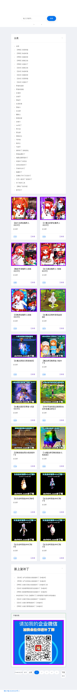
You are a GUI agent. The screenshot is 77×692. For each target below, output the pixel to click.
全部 (16, 46)
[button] (38, 38)
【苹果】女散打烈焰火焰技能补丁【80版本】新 (31, 585)
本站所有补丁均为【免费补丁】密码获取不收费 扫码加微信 (35, 595)
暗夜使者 (18, 118)
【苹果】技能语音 (21, 57)
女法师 (44, 24)
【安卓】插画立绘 (21, 68)
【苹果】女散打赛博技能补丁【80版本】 (28, 606)
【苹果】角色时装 (21, 53)
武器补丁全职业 (20, 161)
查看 (33, 236)
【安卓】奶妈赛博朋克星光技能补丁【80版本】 (31, 588)
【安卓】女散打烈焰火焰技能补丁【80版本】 (30, 599)
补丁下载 (38, 24)
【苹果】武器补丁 (21, 64)
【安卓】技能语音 (21, 75)
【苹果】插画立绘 (21, 60)
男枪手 (17, 100)
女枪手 (17, 96)
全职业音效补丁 (20, 165)
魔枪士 (17, 114)
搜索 (51, 18)
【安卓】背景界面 (21, 78)
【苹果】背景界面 (21, 50)
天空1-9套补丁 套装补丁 (23, 179)
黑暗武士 (18, 136)
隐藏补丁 (18, 172)
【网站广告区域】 (21, 186)
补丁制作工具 (19, 183)
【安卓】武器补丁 (21, 82)
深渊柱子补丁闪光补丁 (22, 175)
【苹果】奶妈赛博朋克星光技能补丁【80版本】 (31, 592)
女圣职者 (18, 104)
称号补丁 (18, 190)
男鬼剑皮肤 (19, 86)
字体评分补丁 (19, 168)
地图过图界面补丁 (21, 157)
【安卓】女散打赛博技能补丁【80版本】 (28, 603)
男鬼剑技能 (19, 89)
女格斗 (17, 122)
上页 (30, 672)
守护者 (17, 139)
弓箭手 (17, 147)
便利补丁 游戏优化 (21, 150)
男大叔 (17, 129)
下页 (63, 672)
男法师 (17, 132)
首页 (31, 24)
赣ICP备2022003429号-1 (12, 691)
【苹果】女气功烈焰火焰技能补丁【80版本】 (30, 581)
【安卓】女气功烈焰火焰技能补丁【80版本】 (30, 577)
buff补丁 (18, 125)
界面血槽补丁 (19, 154)
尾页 (63, 676)
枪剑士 (17, 143)
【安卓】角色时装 (21, 71)
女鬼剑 (17, 93)
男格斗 (17, 107)
